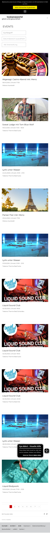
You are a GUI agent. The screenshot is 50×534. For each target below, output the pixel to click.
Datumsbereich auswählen (18, 39)
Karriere (42, 529)
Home (4, 519)
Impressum (26, 526)
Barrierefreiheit (24, 529)
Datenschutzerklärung (9, 529)
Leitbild (34, 529)
